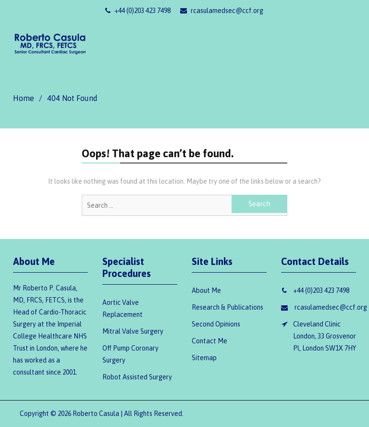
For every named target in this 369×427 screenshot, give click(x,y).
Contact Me (209, 341)
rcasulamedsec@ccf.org (221, 10)
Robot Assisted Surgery (137, 377)
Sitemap (204, 358)
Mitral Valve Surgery (132, 331)
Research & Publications (227, 307)
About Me (206, 290)
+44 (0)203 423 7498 (138, 10)
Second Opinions (216, 324)
